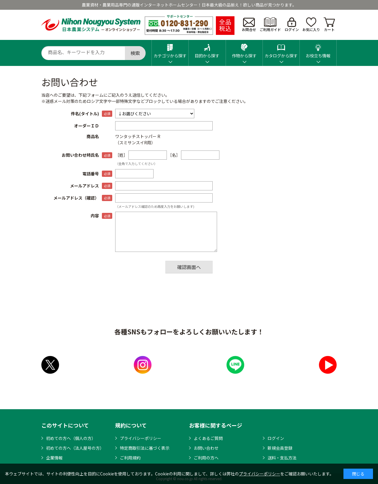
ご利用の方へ (206, 458)
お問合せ (249, 25)
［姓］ (121, 155)
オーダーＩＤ (86, 126)
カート (329, 24)
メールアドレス (84, 186)
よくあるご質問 (208, 438)
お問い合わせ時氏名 (80, 155)
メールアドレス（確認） (76, 198)
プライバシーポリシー (140, 438)
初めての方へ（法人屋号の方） (75, 448)
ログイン (292, 24)
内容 (95, 215)
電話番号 (90, 174)
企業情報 (54, 458)
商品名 (93, 136)
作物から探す (244, 49)
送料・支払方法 (282, 458)
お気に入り (311, 24)
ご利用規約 (130, 458)
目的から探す (207, 49)
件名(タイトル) (85, 113)
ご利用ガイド (270, 24)
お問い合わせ (206, 448)
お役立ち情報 (318, 49)
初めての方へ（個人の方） (71, 438)
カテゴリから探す (170, 49)
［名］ (174, 155)
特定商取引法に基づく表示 (145, 448)
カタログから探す (281, 49)
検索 (135, 52)
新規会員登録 (280, 448)
